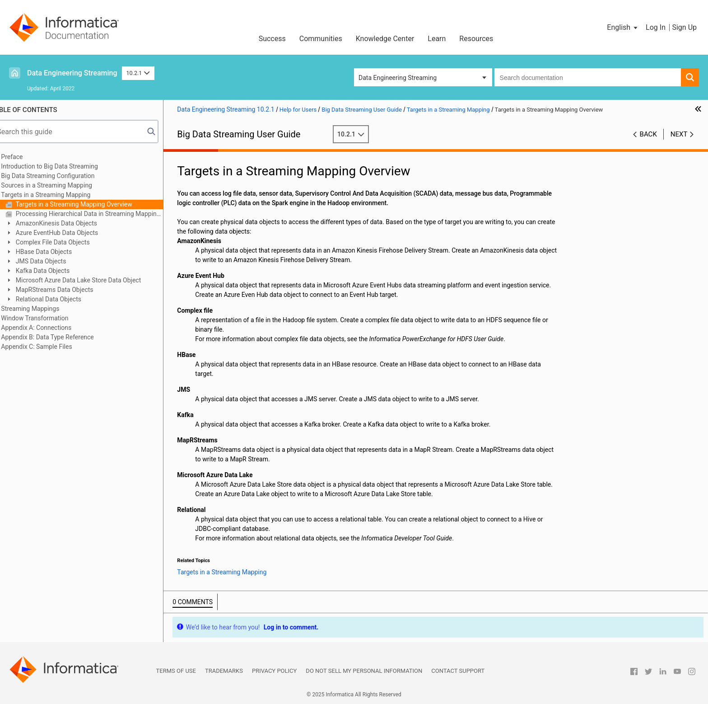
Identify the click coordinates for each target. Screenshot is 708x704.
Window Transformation (48, 318)
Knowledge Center (385, 38)
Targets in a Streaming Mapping (59, 194)
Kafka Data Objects (56, 270)
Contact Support (457, 670)
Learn (437, 38)
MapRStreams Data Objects (67, 289)
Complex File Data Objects (65, 242)
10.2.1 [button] (138, 73)
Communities (320, 38)
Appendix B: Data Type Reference (61, 337)
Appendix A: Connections (50, 327)
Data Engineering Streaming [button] (398, 77)
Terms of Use (176, 670)
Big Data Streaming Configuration (61, 175)
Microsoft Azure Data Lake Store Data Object (91, 280)
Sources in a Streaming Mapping (60, 185)
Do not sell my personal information (364, 670)
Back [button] (648, 134)
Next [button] (679, 134)
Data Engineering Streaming (72, 73)
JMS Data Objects (54, 261)
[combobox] (587, 77)
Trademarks (224, 670)
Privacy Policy (274, 670)
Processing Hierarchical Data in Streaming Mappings (102, 213)
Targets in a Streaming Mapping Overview (87, 204)
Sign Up (684, 27)
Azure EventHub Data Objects (70, 232)
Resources (476, 38)
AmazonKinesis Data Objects (69, 223)
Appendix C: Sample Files (50, 346)
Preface (26, 156)
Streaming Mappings (44, 308)
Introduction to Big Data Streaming (63, 166)
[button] (623, 28)
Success (272, 38)
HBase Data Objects (57, 251)
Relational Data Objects (61, 299)
